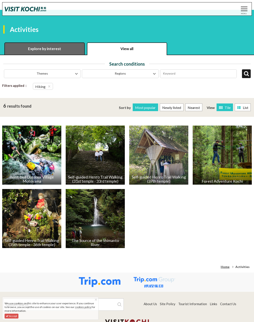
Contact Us (228, 304)
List (242, 107)
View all (126, 48)
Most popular (145, 107)
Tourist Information (192, 304)
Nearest (194, 107)
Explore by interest (44, 48)
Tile (225, 107)
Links (213, 304)
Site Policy (167, 304)
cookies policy (83, 307)
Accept (11, 316)
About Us (150, 304)
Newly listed (171, 107)
